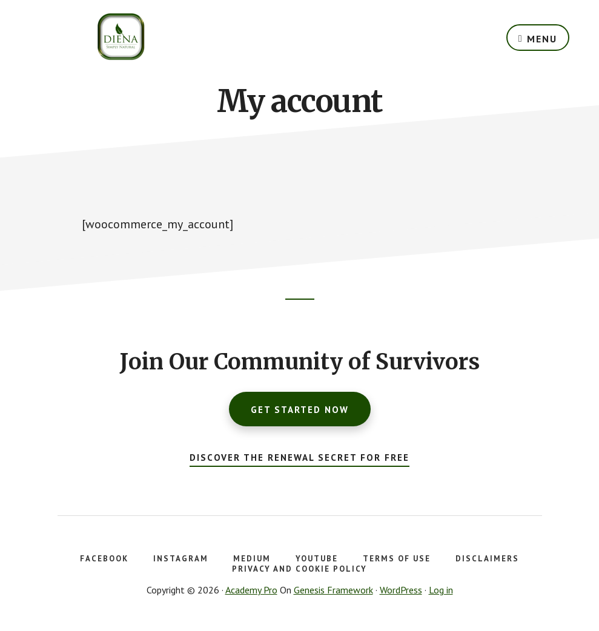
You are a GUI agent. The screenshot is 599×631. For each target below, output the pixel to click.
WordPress (401, 590)
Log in (441, 590)
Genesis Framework (333, 590)
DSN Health (120, 36)
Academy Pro (251, 590)
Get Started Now (300, 409)
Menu (542, 39)
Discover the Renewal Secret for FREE (299, 457)
